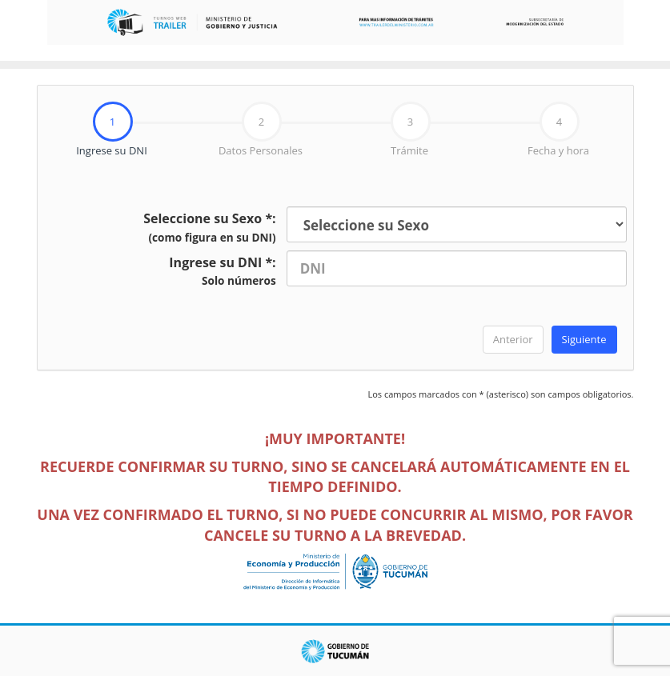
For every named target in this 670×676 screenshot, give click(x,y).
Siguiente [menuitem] (584, 339)
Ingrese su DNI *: (222, 271)
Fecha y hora (558, 130)
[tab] (112, 130)
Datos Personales (261, 130)
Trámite (411, 130)
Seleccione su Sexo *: (209, 227)
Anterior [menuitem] (513, 339)
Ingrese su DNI (92, 130)
